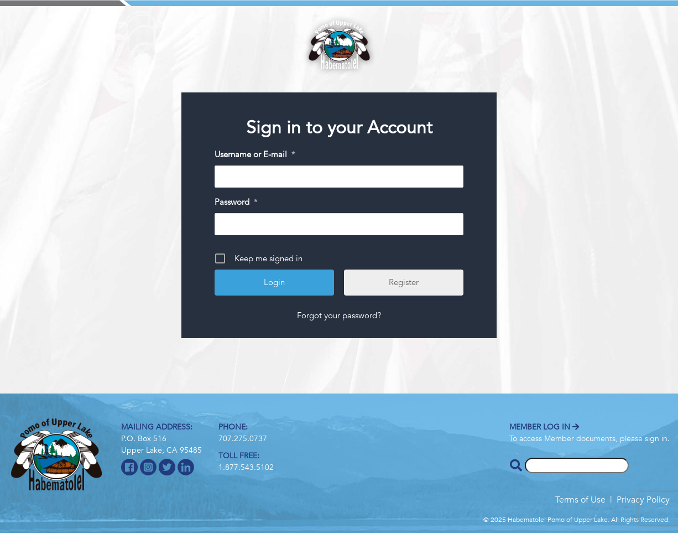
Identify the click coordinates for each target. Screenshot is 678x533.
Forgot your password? (339, 315)
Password (236, 202)
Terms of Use (580, 500)
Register (404, 282)
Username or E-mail (255, 155)
